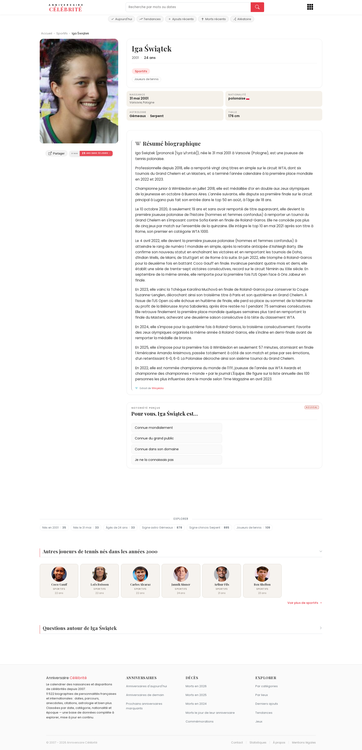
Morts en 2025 (196, 695)
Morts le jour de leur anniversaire (210, 713)
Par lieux (261, 695)
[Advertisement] (181, 495)
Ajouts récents (181, 19)
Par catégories (266, 686)
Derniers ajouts (266, 704)
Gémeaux (138, 116)
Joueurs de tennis (146, 79)
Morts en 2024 (196, 704)
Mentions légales (304, 742)
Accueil (46, 33)
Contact (237, 742)
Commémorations (200, 721)
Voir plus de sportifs (304, 603)
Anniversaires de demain (145, 695)
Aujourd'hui (121, 19)
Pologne (148, 102)
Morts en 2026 (196, 686)
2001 (135, 57)
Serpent (157, 116)
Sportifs (62, 33)
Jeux (258, 721)
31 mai (135, 98)
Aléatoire (242, 19)
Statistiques (258, 742)
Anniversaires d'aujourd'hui (146, 686)
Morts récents (213, 19)
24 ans (150, 57)
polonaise (236, 98)
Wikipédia (158, 388)
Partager (56, 153)
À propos (279, 742)
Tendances (150, 19)
